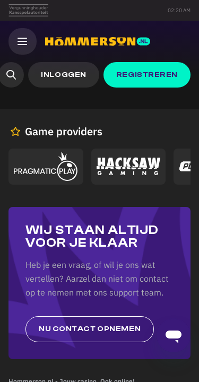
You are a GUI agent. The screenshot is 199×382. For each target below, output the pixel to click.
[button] (63, 75)
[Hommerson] (97, 41)
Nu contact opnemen (90, 329)
